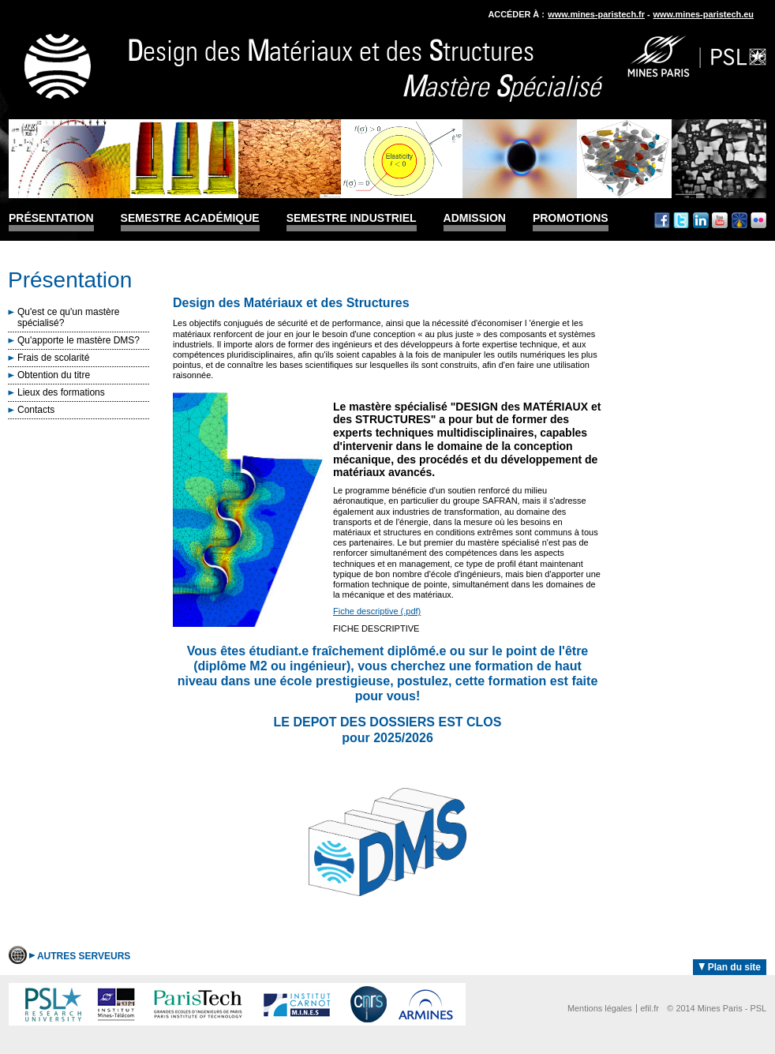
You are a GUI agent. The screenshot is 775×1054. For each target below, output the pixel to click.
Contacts (35, 409)
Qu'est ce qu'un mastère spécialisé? (68, 317)
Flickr (758, 220)
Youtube (720, 220)
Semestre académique (190, 218)
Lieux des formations (61, 392)
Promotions (570, 218)
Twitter (681, 220)
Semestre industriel (351, 218)
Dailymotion (739, 220)
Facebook (662, 220)
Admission (475, 218)
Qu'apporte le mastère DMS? (78, 340)
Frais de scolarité (53, 357)
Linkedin (701, 220)
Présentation (51, 218)
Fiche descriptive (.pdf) (377, 611)
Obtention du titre (53, 375)
